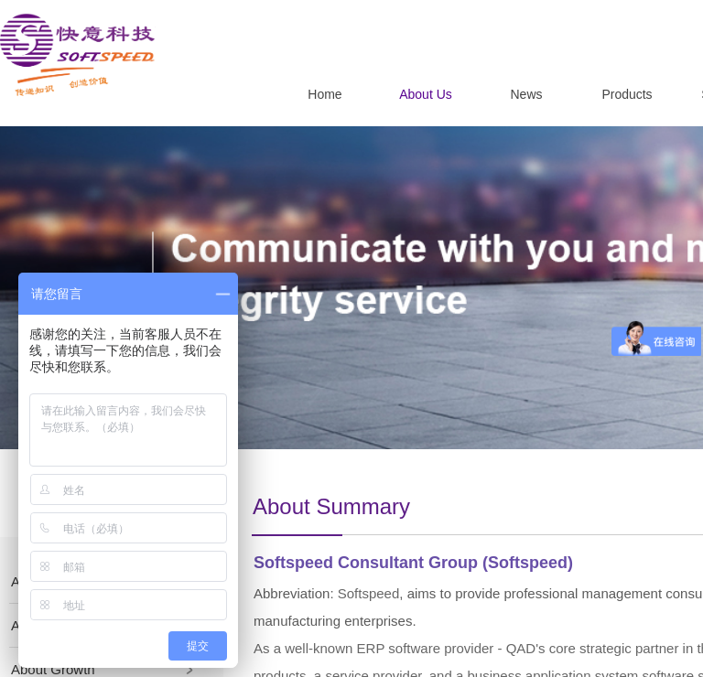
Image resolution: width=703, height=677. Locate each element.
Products (626, 94)
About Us (425, 94)
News (526, 94)
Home (324, 94)
